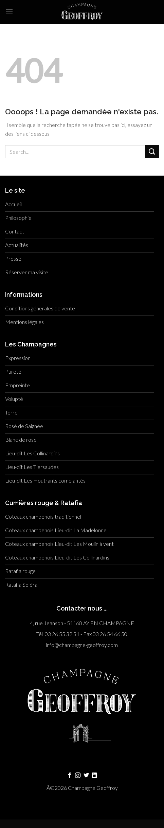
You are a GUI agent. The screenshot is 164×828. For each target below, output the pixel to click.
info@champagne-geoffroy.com (82, 645)
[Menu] (9, 11)
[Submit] (152, 151)
